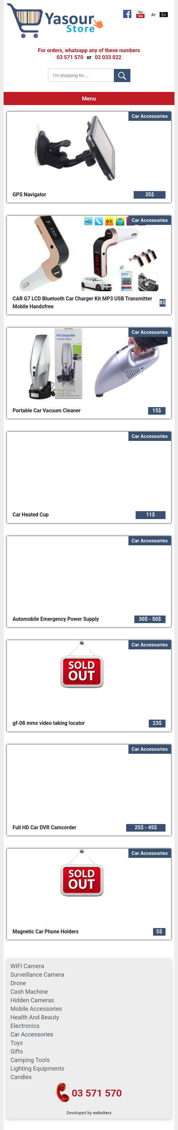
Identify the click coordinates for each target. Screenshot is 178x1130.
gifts (17, 1051)
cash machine (29, 991)
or (89, 57)
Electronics (25, 1025)
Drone (18, 983)
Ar (153, 14)
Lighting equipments (37, 1068)
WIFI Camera (27, 966)
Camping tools (30, 1059)
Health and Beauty (35, 1017)
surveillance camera (37, 974)
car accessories (32, 1034)
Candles (21, 1077)
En (163, 14)
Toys (17, 1042)
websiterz (102, 1112)
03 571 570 (97, 1093)
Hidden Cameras (32, 1000)
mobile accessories (36, 1008)
